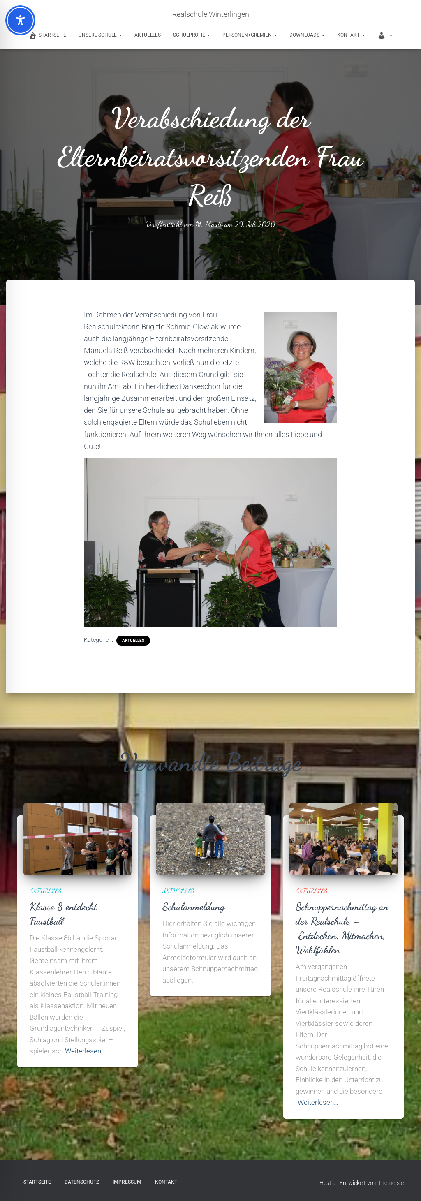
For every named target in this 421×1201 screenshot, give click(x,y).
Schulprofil (191, 35)
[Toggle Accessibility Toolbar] (20, 20)
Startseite (37, 1182)
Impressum (127, 1182)
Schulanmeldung (193, 906)
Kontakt (351, 35)
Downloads (307, 35)
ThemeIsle (391, 1183)
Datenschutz (82, 1182)
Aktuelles (147, 35)
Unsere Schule (100, 35)
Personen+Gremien (249, 35)
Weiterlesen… (85, 1051)
